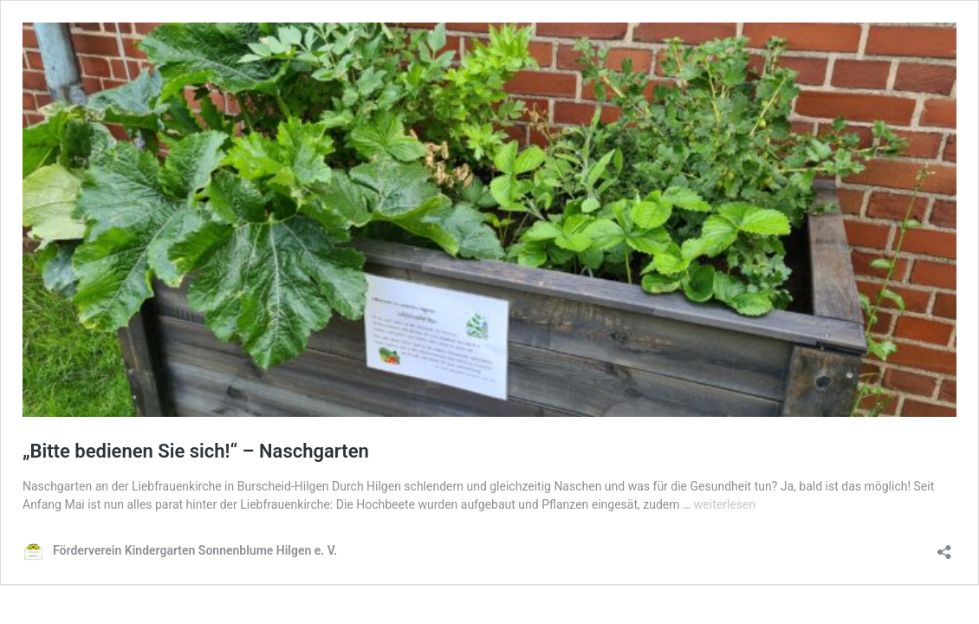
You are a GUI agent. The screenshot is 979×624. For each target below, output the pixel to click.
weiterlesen (724, 504)
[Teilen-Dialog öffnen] (944, 546)
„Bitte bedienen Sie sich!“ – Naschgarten (196, 451)
